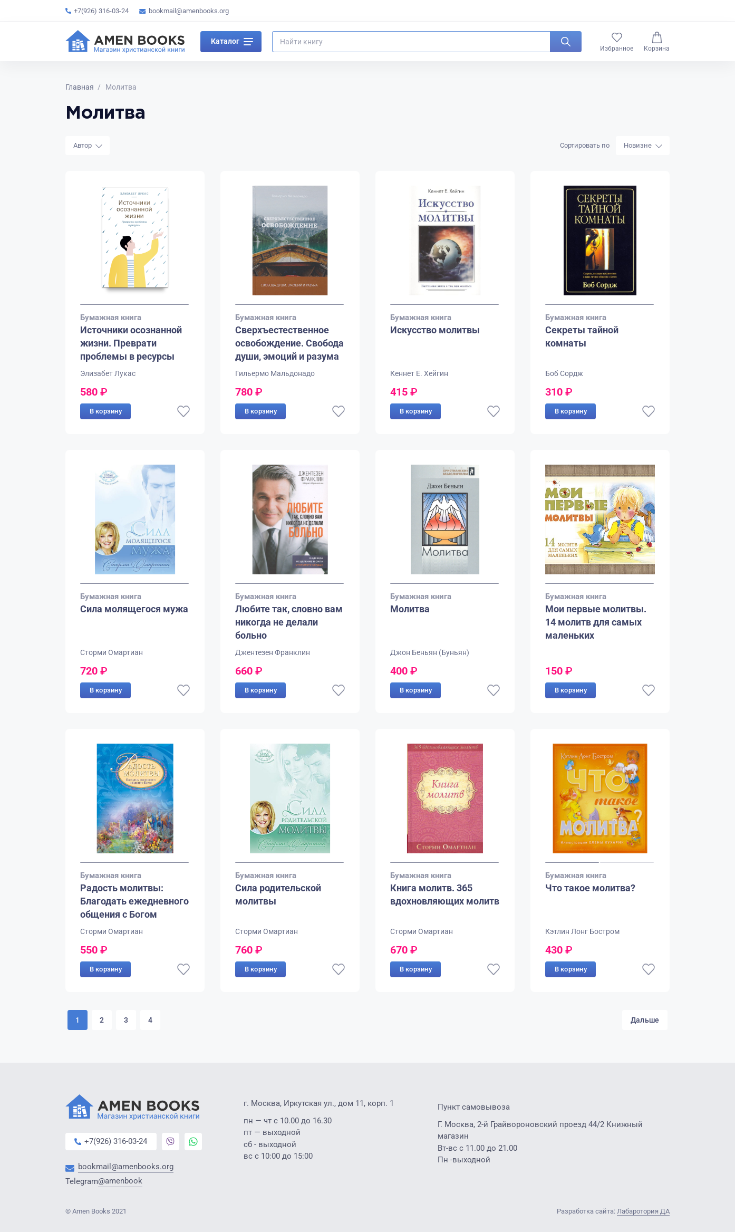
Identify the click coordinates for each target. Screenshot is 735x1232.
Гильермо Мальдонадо (275, 373)
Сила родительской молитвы (278, 895)
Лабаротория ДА (643, 1211)
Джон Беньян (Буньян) (429, 652)
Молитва (410, 608)
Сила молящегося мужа (134, 608)
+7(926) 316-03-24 (97, 10)
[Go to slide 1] (134, 304)
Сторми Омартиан (111, 652)
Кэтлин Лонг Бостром (582, 931)
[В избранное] (183, 411)
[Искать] (566, 44)
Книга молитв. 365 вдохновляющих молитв (444, 895)
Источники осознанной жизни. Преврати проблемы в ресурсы (131, 343)
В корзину (106, 411)
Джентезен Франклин (272, 652)
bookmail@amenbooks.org (184, 10)
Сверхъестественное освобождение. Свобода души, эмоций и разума (289, 343)
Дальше (642, 1020)
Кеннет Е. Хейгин (419, 373)
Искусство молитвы (435, 329)
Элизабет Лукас (108, 373)
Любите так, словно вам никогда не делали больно (289, 622)
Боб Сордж (564, 373)
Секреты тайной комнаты (581, 336)
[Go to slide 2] (627, 862)
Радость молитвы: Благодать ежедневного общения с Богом (134, 901)
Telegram (103, 1182)
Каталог (232, 44)
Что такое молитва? (590, 888)
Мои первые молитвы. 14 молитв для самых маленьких (595, 622)
